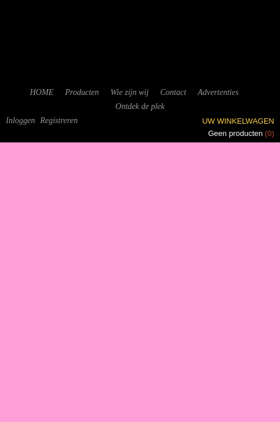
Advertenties (217, 92)
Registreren (58, 120)
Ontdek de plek (140, 106)
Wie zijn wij (129, 92)
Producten (82, 92)
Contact (173, 92)
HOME (41, 92)
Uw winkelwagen (238, 121)
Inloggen (20, 120)
